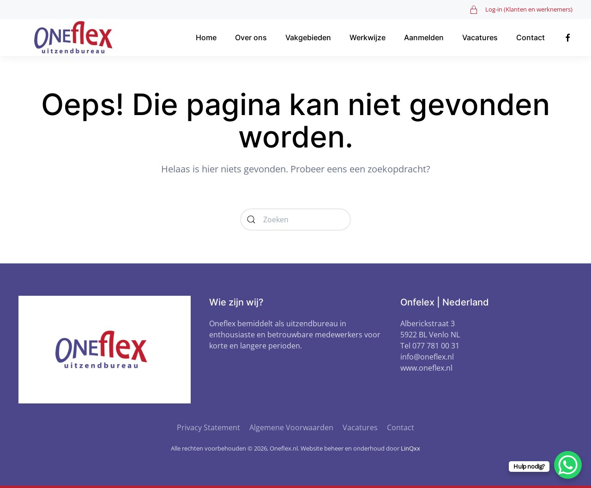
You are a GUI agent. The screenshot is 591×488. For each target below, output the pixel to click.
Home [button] (206, 37)
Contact (530, 37)
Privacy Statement (208, 427)
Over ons (251, 37)
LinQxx (410, 448)
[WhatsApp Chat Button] (568, 465)
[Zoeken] (295, 219)
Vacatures (480, 37)
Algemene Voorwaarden (291, 427)
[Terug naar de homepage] (76, 37)
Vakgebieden (308, 37)
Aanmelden (424, 37)
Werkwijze (368, 37)
